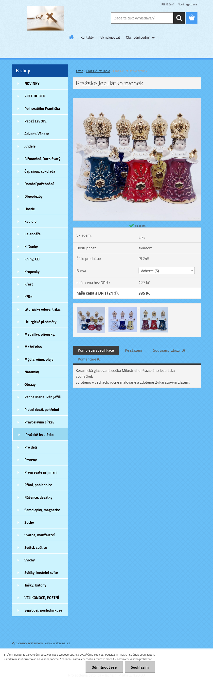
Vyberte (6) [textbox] (150, 271)
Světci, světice (35, 547)
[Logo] (46, 18)
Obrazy (30, 384)
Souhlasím (140, 667)
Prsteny (30, 460)
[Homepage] (71, 37)
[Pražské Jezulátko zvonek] (137, 100)
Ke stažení (133, 350)
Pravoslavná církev (39, 422)
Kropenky (32, 271)
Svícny (29, 560)
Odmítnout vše (104, 667)
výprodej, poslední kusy (43, 610)
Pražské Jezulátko (39, 434)
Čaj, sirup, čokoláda (39, 171)
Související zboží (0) (169, 350)
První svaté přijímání (40, 472)
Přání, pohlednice (38, 485)
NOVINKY (31, 83)
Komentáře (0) (89, 359)
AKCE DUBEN (34, 96)
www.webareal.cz (57, 643)
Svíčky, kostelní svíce (41, 572)
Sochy (29, 522)
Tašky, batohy (35, 585)
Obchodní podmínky (140, 37)
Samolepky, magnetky (42, 510)
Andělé (30, 146)
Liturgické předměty (40, 322)
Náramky (31, 372)
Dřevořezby (33, 196)
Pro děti (30, 447)
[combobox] (167, 270)
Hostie (29, 209)
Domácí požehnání (39, 184)
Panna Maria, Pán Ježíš (42, 397)
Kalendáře (32, 234)
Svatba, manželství (39, 535)
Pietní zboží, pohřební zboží (41, 411)
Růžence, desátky (38, 497)
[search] (179, 18)
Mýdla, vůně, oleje (38, 359)
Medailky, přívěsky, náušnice (39, 335)
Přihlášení (167, 4)
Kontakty (87, 37)
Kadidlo (30, 221)
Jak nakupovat (110, 37)
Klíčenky (31, 246)
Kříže (28, 297)
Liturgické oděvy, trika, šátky (42, 310)
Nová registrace (187, 4)
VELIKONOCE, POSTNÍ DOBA (41, 599)
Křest (28, 284)
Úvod (79, 70)
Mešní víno (33, 347)
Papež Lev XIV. (35, 121)
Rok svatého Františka (42, 108)
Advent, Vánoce (36, 133)
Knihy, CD (31, 259)
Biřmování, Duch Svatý (42, 159)
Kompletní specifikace (96, 350)
